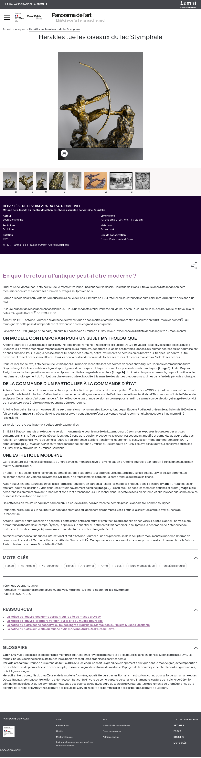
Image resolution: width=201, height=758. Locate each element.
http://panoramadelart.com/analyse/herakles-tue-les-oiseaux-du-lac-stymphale (73, 590)
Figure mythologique (144, 566)
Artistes (178, 726)
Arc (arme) (89, 566)
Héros (71, 566)
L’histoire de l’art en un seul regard (80, 20)
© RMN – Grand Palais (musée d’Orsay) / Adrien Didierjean (36, 245)
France (9, 566)
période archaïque (183, 376)
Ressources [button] (17, 610)
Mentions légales (64, 738)
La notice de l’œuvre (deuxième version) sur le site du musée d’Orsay (54, 617)
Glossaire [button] (15, 648)
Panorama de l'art (71, 15)
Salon (172, 409)
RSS (105, 720)
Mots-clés (179, 743)
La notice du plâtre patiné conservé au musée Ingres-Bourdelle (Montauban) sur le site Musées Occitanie (78, 625)
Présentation (62, 726)
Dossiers (178, 738)
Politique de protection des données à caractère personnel (74, 744)
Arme (106, 566)
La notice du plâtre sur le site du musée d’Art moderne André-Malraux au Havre (61, 629)
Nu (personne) (52, 566)
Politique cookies (111, 738)
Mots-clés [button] (15, 558)
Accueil (7, 30)
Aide (58, 720)
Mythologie (28, 566)
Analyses (20, 30)
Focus (177, 732)
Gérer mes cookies (112, 732)
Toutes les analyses (185, 720)
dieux (119, 566)
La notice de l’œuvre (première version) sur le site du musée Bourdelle (55, 621)
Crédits (59, 732)
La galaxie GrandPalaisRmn (26, 4)
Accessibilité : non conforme (116, 726)
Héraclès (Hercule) (176, 566)
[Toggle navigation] (7, 17)
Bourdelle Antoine (13, 220)
